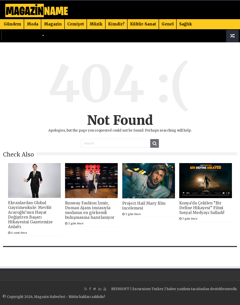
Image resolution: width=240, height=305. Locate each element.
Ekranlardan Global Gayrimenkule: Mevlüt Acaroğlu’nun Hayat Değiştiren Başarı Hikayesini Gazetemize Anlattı (30, 214)
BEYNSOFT (120, 289)
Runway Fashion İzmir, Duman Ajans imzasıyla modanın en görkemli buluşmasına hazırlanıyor (89, 210)
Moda (32, 24)
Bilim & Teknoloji (22, 34)
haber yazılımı (178, 289)
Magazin (53, 24)
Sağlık (185, 24)
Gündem (12, 24)
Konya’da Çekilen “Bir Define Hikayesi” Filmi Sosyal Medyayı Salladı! (201, 208)
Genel (168, 24)
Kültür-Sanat (143, 24)
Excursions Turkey (148, 289)
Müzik (96, 24)
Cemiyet (75, 24)
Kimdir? (116, 24)
